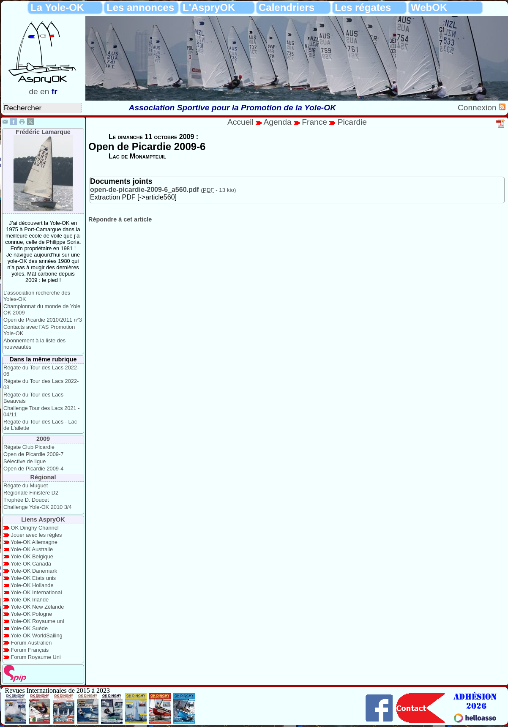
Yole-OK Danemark (34, 571)
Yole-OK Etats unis (33, 578)
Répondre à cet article (120, 219)
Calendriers (286, 7)
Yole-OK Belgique (32, 556)
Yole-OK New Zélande (37, 607)
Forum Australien (31, 643)
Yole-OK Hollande (32, 585)
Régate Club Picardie (29, 447)
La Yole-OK (57, 7)
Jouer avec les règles (36, 535)
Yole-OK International (36, 592)
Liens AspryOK (43, 519)
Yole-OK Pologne (31, 614)
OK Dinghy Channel (35, 528)
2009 (43, 438)
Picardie (352, 122)
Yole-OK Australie (32, 549)
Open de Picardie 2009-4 (33, 468)
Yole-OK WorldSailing (36, 635)
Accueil (240, 122)
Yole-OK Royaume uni (37, 621)
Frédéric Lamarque (43, 131)
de (33, 91)
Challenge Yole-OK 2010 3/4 (37, 507)
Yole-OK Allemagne (34, 542)
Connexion (478, 107)
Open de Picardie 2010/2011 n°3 (42, 320)
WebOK (429, 7)
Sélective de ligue (24, 461)
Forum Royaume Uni (36, 657)
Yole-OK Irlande (30, 599)
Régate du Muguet (25, 485)
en (44, 91)
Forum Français (30, 650)
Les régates (363, 7)
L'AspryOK (209, 7)
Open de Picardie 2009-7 (33, 454)
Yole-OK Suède (29, 628)
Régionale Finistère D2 (30, 492)
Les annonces (140, 7)
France (314, 122)
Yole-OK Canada (31, 563)
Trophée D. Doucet (26, 500)
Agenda (278, 122)
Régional (43, 477)
